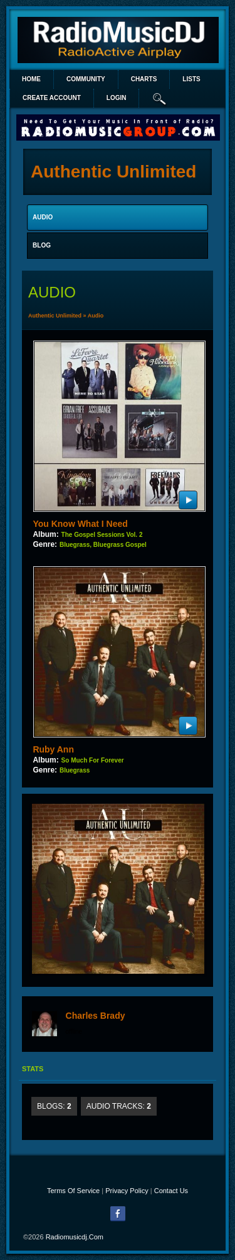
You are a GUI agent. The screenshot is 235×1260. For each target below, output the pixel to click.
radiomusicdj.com (74, 1237)
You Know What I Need (80, 524)
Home (31, 79)
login (117, 97)
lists (191, 79)
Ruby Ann (53, 749)
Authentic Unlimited (54, 315)
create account (52, 97)
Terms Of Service (73, 1190)
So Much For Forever (92, 760)
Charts (144, 79)
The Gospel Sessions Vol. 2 (102, 534)
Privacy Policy (126, 1190)
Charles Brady (95, 1016)
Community (85, 79)
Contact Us (171, 1190)
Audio (96, 315)
